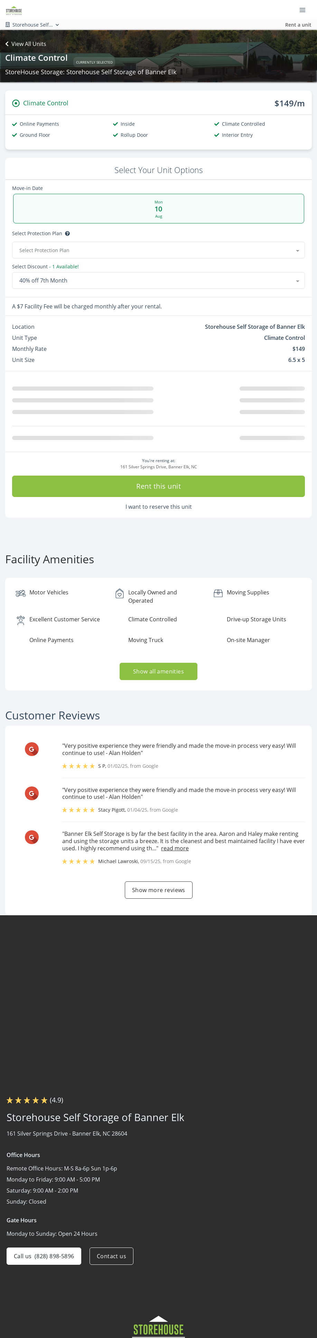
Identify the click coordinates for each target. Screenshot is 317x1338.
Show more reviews (158, 893)
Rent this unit (158, 489)
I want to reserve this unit (158, 509)
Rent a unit (298, 24)
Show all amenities (158, 674)
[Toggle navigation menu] (305, 10)
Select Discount (30, 266)
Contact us (111, 1259)
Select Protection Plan (37, 233)
